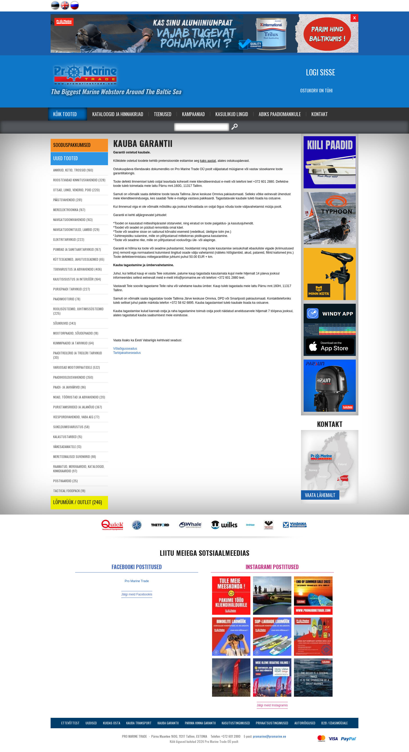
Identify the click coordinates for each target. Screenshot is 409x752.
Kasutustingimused (236, 723)
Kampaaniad (193, 114)
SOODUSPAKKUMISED (72, 144)
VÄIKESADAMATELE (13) (67, 446)
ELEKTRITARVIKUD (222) (68, 239)
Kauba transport (139, 723)
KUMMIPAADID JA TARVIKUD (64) (73, 343)
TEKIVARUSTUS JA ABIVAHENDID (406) (77, 269)
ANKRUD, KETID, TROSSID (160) (73, 170)
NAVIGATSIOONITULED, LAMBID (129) (76, 229)
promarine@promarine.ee (269, 736)
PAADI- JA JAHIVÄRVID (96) (69, 387)
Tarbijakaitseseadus (127, 353)
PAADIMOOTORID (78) (66, 299)
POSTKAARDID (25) (65, 481)
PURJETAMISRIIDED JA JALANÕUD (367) (77, 407)
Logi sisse (320, 72)
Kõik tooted (65, 114)
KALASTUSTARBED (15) (67, 436)
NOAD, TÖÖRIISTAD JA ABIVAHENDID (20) (79, 397)
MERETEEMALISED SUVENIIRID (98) (74, 456)
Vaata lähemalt (320, 495)
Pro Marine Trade (137, 581)
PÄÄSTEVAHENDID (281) (67, 200)
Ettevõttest (70, 723)
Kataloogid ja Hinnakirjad (117, 114)
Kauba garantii (168, 723)
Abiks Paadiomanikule (280, 114)
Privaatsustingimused (272, 723)
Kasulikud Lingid (231, 114)
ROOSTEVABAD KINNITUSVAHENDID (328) (79, 180)
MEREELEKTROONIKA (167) (69, 209)
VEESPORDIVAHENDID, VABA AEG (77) (76, 417)
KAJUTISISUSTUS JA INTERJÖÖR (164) (77, 279)
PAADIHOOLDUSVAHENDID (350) (73, 377)
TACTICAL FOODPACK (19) (69, 490)
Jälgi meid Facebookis (136, 594)
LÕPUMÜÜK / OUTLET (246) (77, 502)
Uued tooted (65, 158)
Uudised (91, 723)
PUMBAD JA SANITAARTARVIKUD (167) (77, 249)
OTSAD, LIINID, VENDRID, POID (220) (76, 190)
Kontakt (319, 114)
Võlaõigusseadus (125, 348)
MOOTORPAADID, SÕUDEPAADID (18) (75, 333)
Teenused (162, 114)
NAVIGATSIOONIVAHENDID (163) (73, 219)
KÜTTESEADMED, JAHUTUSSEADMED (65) (78, 259)
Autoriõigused (304, 723)
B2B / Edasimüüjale (334, 723)
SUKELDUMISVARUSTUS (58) (71, 427)
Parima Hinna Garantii (200, 723)
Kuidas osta (111, 723)
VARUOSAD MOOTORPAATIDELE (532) (76, 367)
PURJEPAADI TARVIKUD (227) (71, 289)
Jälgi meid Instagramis (272, 705)
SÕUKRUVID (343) (64, 323)
